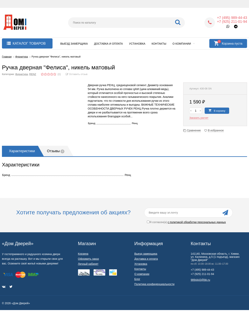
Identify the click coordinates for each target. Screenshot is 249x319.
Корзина (83, 253)
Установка (137, 43)
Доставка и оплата (108, 43)
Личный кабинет (88, 263)
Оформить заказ (88, 258)
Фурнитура (21, 74)
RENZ (32, 74)
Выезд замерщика (74, 43)
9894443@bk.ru (200, 279)
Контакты (159, 43)
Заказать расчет (198, 117)
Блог (137, 279)
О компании (184, 43)
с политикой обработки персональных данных (197, 222)
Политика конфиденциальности (154, 284)
